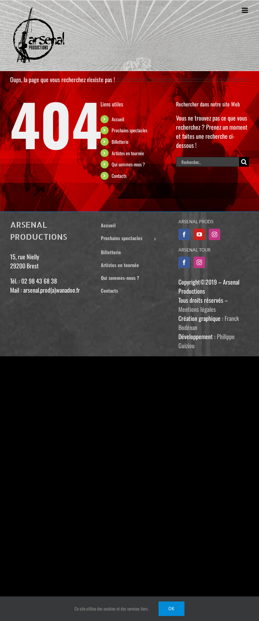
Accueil (118, 119)
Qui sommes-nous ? (128, 164)
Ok (171, 609)
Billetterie (120, 141)
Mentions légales (197, 309)
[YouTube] (199, 234)
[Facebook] (184, 234)
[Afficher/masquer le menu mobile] (245, 10)
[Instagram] (214, 234)
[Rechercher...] (207, 162)
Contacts (119, 175)
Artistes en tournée (128, 153)
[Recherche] (244, 162)
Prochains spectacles (129, 130)
